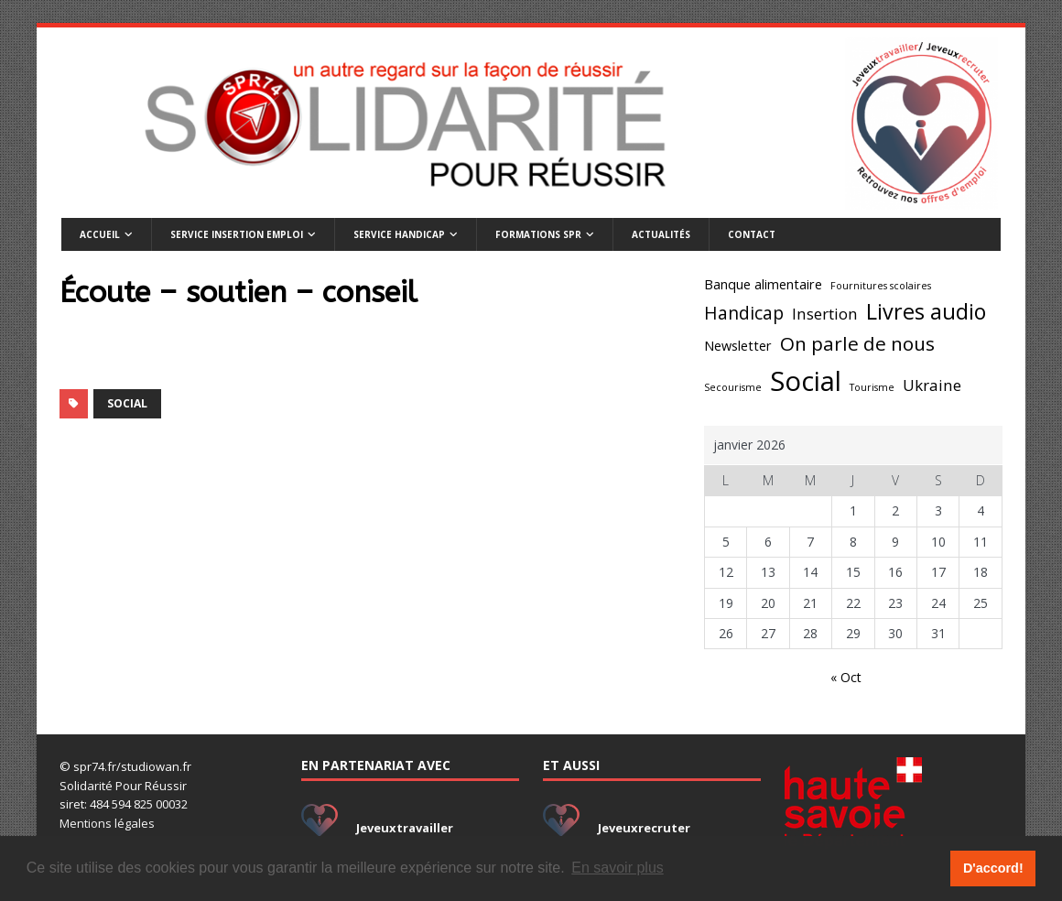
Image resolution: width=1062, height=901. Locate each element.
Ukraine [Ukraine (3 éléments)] (932, 385)
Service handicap (399, 234)
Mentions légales (107, 823)
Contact (751, 234)
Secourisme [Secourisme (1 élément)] (733, 387)
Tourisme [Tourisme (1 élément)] (872, 387)
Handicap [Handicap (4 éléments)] (744, 313)
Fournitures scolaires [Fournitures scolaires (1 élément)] (880, 285)
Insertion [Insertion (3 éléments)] (825, 313)
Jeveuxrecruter (644, 828)
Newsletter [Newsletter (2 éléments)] (738, 345)
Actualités (661, 234)
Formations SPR (538, 234)
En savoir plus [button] (617, 867)
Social (127, 403)
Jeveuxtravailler (404, 828)
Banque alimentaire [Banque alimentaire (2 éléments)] (763, 284)
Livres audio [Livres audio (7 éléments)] (926, 311)
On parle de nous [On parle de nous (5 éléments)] (857, 343)
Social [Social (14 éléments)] (805, 381)
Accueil (100, 234)
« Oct (846, 677)
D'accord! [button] (993, 868)
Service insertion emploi (236, 234)
